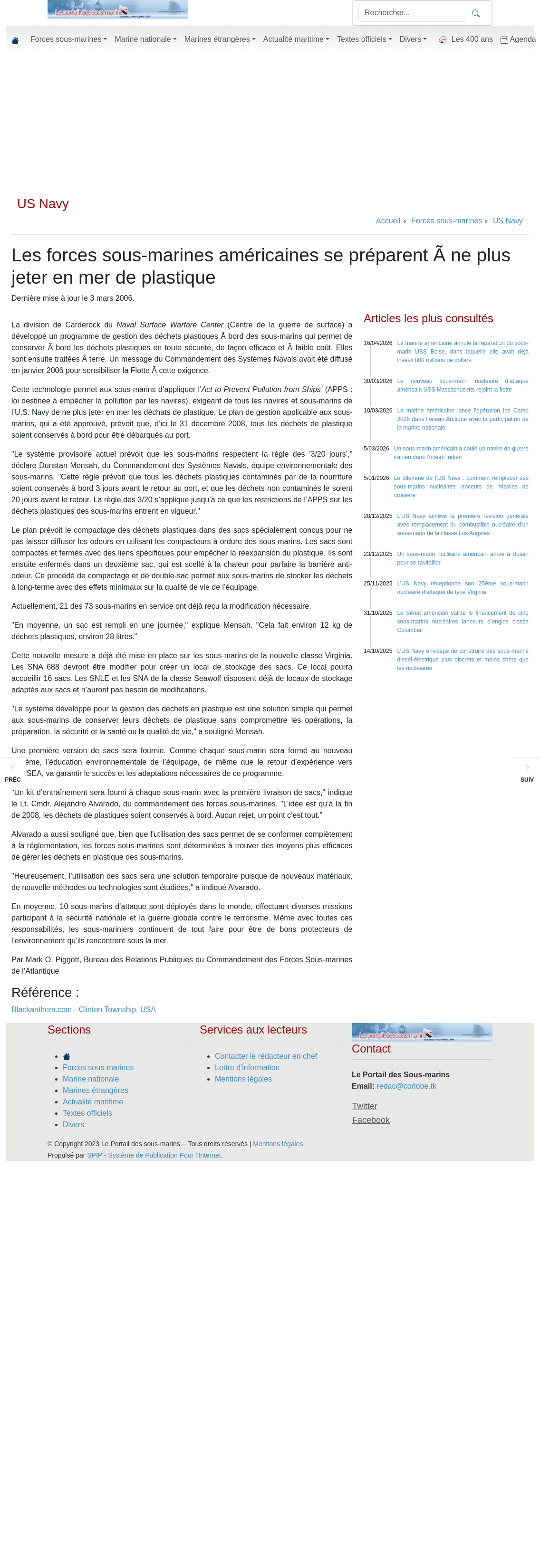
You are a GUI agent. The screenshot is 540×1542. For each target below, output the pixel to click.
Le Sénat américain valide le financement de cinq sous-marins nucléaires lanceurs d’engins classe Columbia (463, 621)
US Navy (43, 203)
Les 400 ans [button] (463, 40)
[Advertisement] (270, 124)
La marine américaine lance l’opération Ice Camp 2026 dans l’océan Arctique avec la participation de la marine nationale (463, 419)
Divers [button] (410, 39)
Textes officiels (87, 1113)
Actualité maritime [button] (293, 39)
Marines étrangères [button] (217, 39)
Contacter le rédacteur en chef (266, 1056)
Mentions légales (243, 1079)
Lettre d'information (247, 1067)
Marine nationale (91, 1079)
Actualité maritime (93, 1102)
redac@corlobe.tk (406, 1086)
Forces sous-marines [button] (65, 39)
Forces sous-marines (98, 1067)
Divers (73, 1125)
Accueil (388, 221)
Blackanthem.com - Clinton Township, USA (83, 1010)
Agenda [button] (518, 39)
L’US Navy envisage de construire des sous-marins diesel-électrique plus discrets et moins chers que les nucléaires (463, 659)
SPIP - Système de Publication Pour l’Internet (154, 1155)
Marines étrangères (95, 1090)
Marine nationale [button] (143, 39)
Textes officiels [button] (361, 39)
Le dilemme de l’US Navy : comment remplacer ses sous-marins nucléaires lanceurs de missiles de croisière (461, 486)
